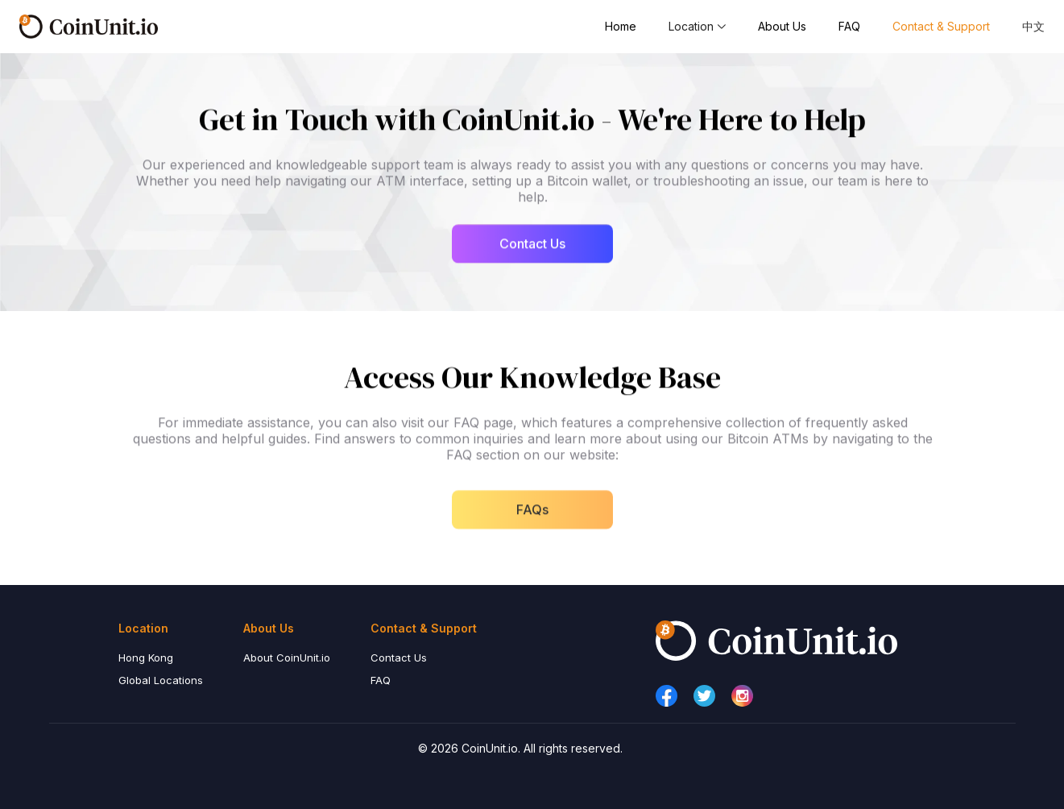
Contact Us (399, 657)
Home (620, 26)
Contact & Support (941, 26)
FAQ (849, 26)
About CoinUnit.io (286, 657)
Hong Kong (145, 657)
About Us (782, 26)
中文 (1033, 26)
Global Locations (160, 680)
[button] (697, 27)
